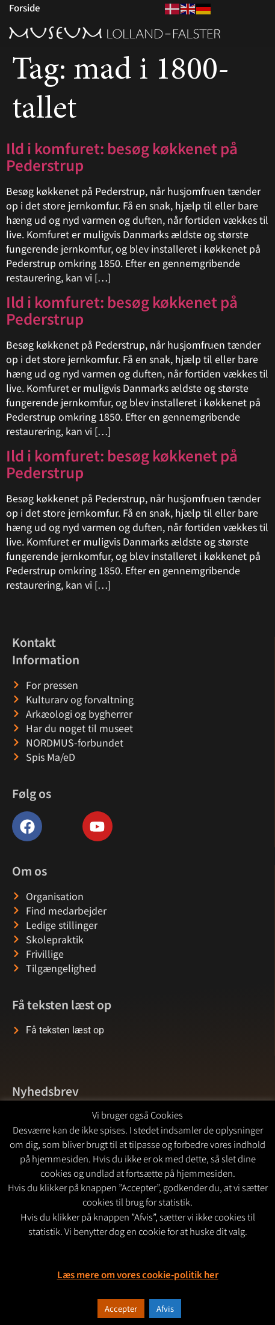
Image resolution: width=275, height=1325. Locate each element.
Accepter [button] (121, 1308)
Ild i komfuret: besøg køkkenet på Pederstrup (122, 156)
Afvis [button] (165, 1308)
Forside (24, 7)
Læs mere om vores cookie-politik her (137, 1274)
